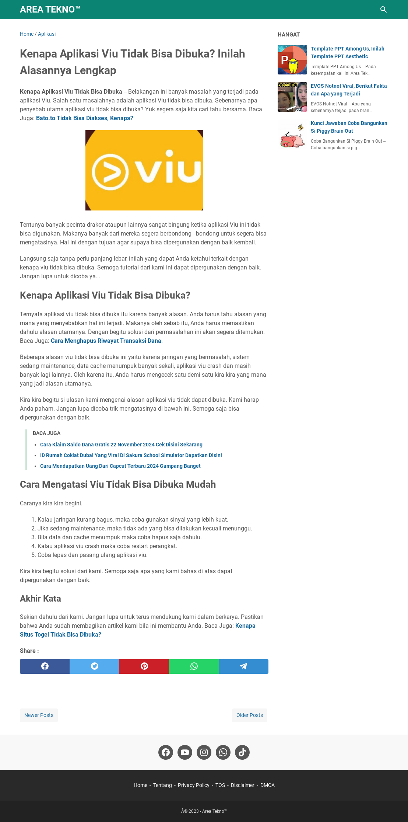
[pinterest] (144, 666)
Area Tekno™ (50, 9)
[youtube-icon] (184, 752)
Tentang (162, 785)
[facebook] (45, 666)
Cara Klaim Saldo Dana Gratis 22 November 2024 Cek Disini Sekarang (121, 444)
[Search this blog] (383, 9)
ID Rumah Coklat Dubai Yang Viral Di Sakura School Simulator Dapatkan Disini (131, 455)
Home (140, 785)
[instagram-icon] (204, 752)
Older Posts (249, 715)
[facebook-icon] (165, 752)
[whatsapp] (194, 666)
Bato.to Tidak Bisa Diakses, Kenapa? (84, 118)
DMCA (267, 785)
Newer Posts (38, 715)
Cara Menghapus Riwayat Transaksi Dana (106, 340)
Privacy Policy (194, 785)
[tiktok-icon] (242, 752)
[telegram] (243, 666)
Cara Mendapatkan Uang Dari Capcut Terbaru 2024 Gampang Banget (120, 466)
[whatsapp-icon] (223, 752)
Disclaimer (242, 785)
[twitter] (94, 666)
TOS (220, 785)
